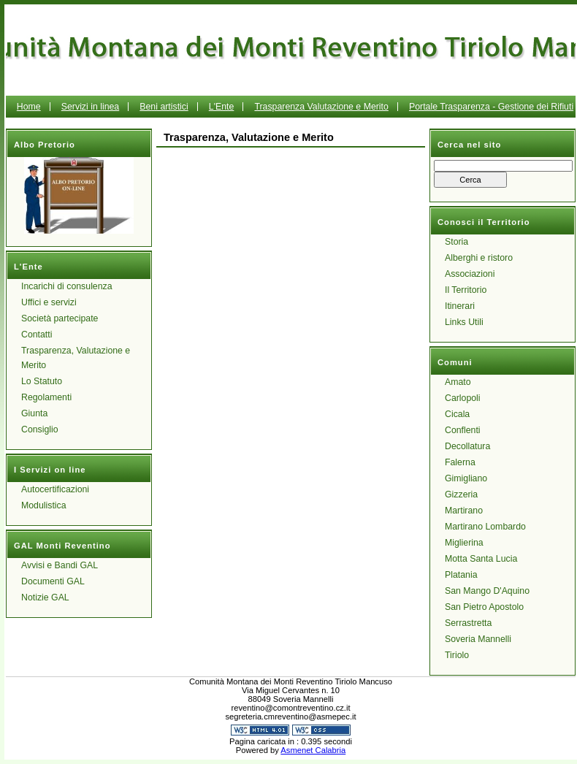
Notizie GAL (45, 597)
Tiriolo (457, 655)
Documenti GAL (53, 581)
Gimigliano (466, 478)
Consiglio (39, 429)
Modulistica (43, 505)
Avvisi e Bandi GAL (59, 565)
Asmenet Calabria (312, 750)
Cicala (457, 414)
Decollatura (467, 446)
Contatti (36, 334)
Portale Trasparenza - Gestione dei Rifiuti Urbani (423, 118)
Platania (461, 575)
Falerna (460, 462)
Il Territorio (465, 290)
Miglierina (464, 543)
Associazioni (469, 274)
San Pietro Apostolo (484, 607)
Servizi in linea (90, 107)
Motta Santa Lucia (481, 559)
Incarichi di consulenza (66, 286)
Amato (458, 382)
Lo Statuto (41, 381)
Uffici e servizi (49, 302)
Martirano (464, 510)
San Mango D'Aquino (487, 591)
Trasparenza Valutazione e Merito (321, 107)
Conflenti (463, 430)
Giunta (34, 413)
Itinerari (460, 306)
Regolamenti (46, 397)
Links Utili (464, 322)
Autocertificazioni (55, 489)
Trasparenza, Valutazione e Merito (75, 357)
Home (29, 107)
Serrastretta (468, 623)
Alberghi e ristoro (479, 258)
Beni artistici (164, 107)
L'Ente (221, 107)
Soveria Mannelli (478, 639)
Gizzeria (461, 494)
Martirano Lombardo (485, 527)
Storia (456, 242)
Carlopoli (463, 398)
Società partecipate (59, 318)
